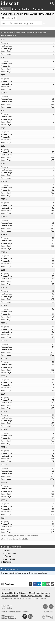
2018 (3, 146)
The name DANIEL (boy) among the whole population (24, 573)
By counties (10, 559)
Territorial (7, 550)
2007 (3, 341)
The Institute (39, 9)
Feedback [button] (7, 584)
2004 (3, 394)
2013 (3, 234)
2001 (3, 447)
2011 (3, 270)
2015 (3, 199)
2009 (3, 305)
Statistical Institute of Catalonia (15, 611)
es (51, 606)
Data (3, 9)
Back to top (50, 617)
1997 (3, 518)
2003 (3, 411)
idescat (10, 3)
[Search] (42, 3)
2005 (3, 376)
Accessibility (6, 608)
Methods (26, 9)
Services (16, 9)
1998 (3, 500)
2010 (3, 287)
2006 (3, 358)
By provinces (10, 553)
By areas (8, 556)
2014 (3, 217)
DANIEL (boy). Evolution (31, 595)
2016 (3, 181)
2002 (3, 429)
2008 (3, 323)
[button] (52, 584)
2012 (3, 252)
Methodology (7, 18)
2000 (3, 464)
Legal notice (6, 605)
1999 (3, 482)
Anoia (47, 595)
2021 (3, 93)
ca (45, 606)
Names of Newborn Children (13, 593)
